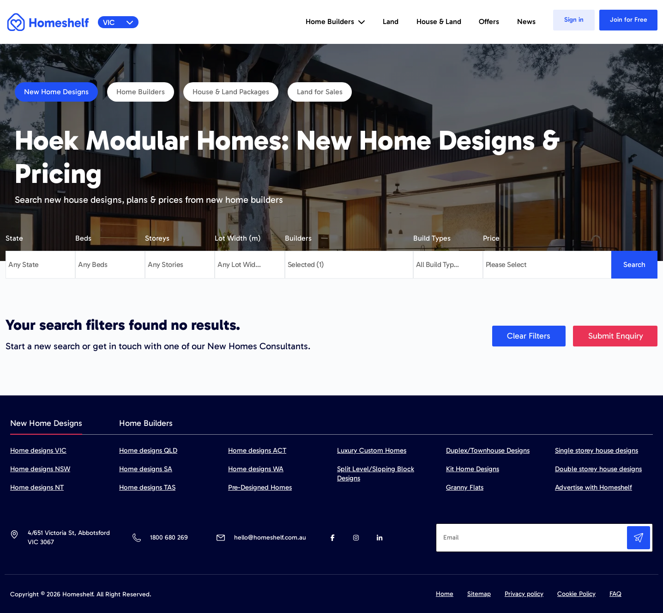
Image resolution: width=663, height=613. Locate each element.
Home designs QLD (148, 450)
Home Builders (140, 91)
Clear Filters (528, 336)
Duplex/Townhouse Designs (488, 450)
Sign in (574, 20)
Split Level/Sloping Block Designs (375, 473)
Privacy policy (524, 594)
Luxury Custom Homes (371, 450)
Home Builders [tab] (146, 423)
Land (390, 21)
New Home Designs (56, 91)
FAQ (615, 594)
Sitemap (479, 594)
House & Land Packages (231, 91)
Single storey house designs (596, 450)
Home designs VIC (38, 450)
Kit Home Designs (472, 469)
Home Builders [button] (335, 21)
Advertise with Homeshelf (593, 487)
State (14, 238)
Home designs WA (255, 469)
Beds (83, 238)
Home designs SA (145, 469)
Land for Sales (320, 91)
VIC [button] (118, 22)
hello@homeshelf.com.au (270, 537)
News (526, 21)
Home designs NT (37, 487)
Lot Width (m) (238, 238)
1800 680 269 (168, 537)
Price (491, 238)
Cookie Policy (576, 594)
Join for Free (628, 20)
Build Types (432, 238)
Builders (298, 238)
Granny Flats (464, 487)
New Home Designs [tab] (46, 423)
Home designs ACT (257, 450)
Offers (489, 21)
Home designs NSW (40, 469)
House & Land (438, 21)
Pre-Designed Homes (260, 487)
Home (444, 594)
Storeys (157, 238)
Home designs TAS (147, 487)
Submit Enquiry (615, 336)
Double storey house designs (598, 469)
